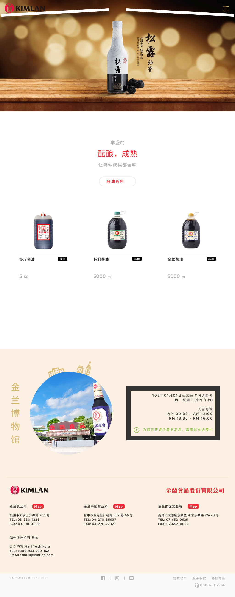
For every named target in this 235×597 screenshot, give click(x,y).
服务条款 (199, 578)
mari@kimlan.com (38, 555)
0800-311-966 (209, 585)
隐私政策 (180, 578)
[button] (117, 181)
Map (38, 506)
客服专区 (218, 578)
